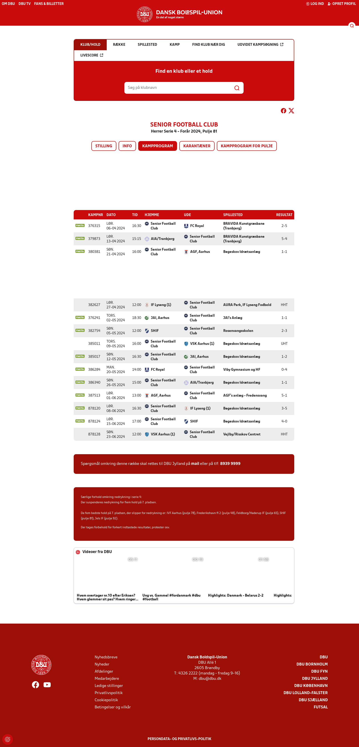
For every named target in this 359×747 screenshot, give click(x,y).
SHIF (155, 330)
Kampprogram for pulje (247, 146)
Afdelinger (104, 671)
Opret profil (342, 4)
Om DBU (8, 4)
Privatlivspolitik (109, 693)
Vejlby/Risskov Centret (242, 434)
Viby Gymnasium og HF (241, 369)
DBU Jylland (315, 678)
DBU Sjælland (313, 700)
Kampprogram (157, 146)
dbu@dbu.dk (210, 678)
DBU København (311, 686)
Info (127, 146)
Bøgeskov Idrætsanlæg (241, 251)
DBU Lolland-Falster (306, 693)
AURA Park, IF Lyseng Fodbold (247, 304)
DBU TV (25, 4)
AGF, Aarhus (200, 251)
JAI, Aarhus (160, 317)
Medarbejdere (107, 678)
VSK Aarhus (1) (202, 343)
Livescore (91, 55)
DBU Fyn (319, 671)
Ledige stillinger (109, 686)
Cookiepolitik (106, 700)
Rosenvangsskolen (238, 330)
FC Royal (197, 225)
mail (195, 464)
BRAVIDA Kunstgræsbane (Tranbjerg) (244, 226)
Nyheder (102, 664)
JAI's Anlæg (232, 317)
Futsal (321, 707)
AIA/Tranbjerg (162, 238)
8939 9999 (230, 464)
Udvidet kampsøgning (260, 44)
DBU (324, 657)
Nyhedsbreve (106, 657)
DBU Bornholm (312, 664)
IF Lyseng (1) (161, 304)
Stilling (103, 146)
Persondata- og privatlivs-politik (179, 739)
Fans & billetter (49, 4)
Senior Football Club (163, 226)
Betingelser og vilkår (113, 707)
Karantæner (197, 146)
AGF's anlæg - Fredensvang (245, 395)
